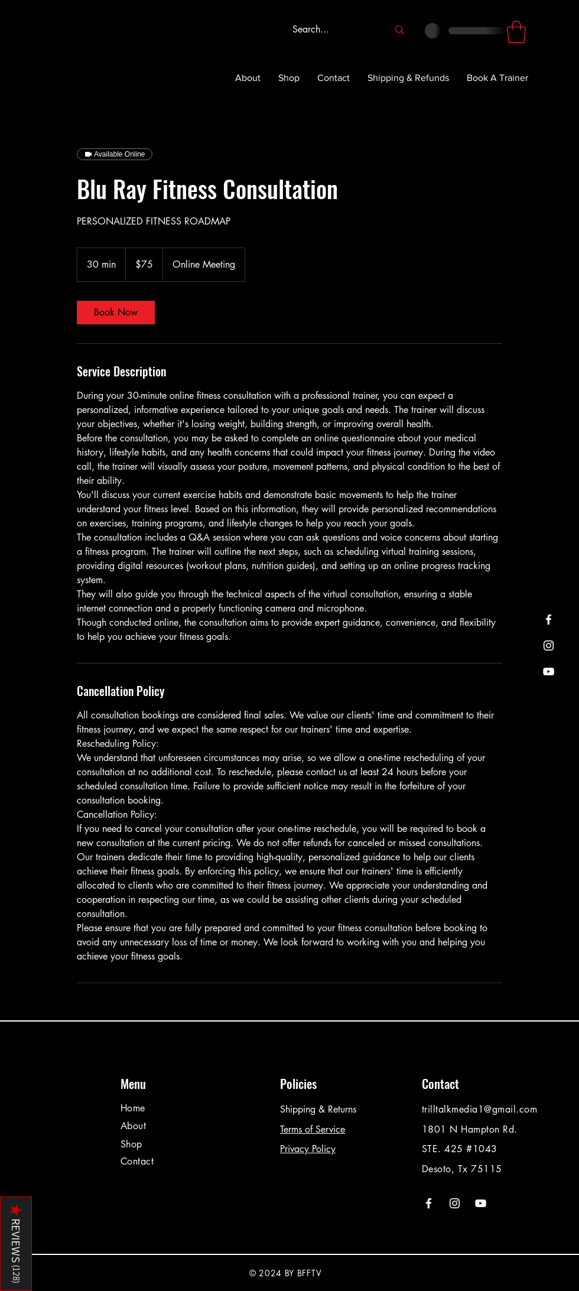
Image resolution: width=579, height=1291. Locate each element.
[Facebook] (548, 619)
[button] (516, 32)
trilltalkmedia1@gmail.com (479, 1109)
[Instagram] (548, 645)
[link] (116, 312)
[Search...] (331, 30)
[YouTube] (548, 671)
